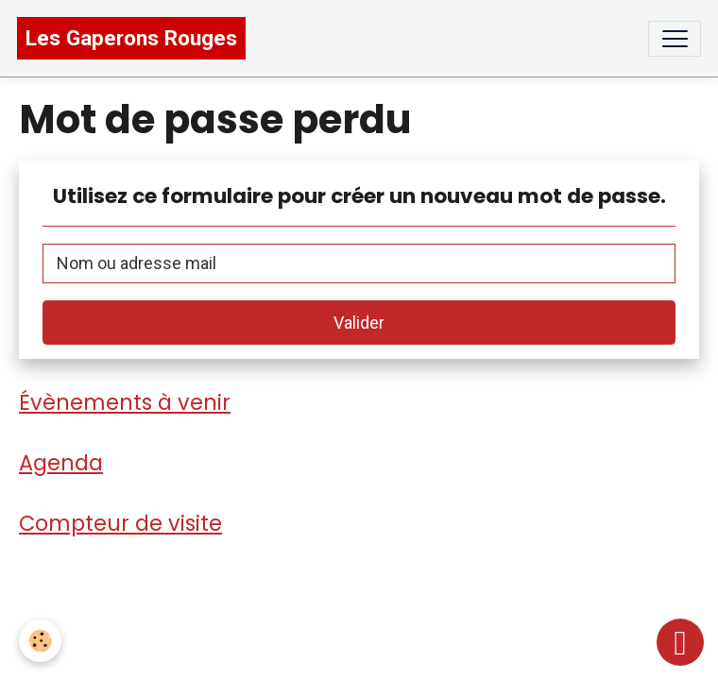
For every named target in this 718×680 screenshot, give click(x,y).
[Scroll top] (680, 642)
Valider (359, 322)
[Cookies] (40, 641)
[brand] (131, 38)
